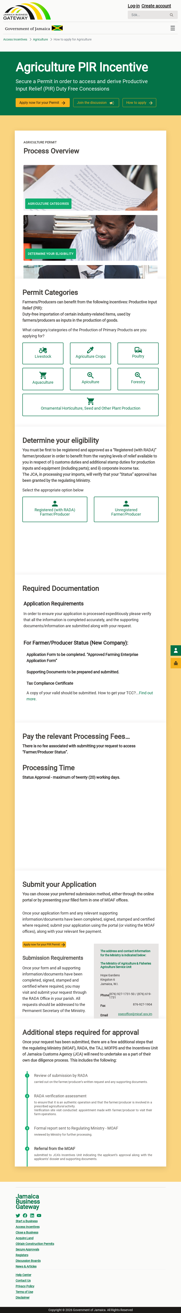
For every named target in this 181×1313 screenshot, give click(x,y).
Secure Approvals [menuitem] (27, 1249)
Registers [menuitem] (22, 1255)
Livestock (43, 353)
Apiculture (90, 378)
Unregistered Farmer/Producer (126, 508)
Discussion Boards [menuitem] (28, 1261)
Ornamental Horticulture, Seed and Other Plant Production (90, 404)
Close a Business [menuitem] (27, 1232)
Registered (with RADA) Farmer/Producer (55, 508)
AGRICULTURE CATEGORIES (48, 203)
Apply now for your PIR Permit (44, 944)
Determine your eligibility (50, 254)
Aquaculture (42, 378)
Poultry (138, 352)
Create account (156, 5)
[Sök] (147, 15)
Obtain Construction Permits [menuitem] (35, 1244)
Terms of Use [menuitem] (24, 1292)
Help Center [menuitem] (23, 1275)
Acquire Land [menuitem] (24, 1238)
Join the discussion (96, 103)
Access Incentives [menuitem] (28, 1227)
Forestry (138, 378)
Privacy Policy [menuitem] (25, 1286)
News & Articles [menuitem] (26, 1266)
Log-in (134, 5)
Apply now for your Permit (42, 103)
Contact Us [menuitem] (23, 1280)
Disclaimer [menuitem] (23, 1297)
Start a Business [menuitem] (27, 1221)
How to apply (139, 103)
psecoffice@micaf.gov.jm (135, 1014)
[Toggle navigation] (173, 28)
